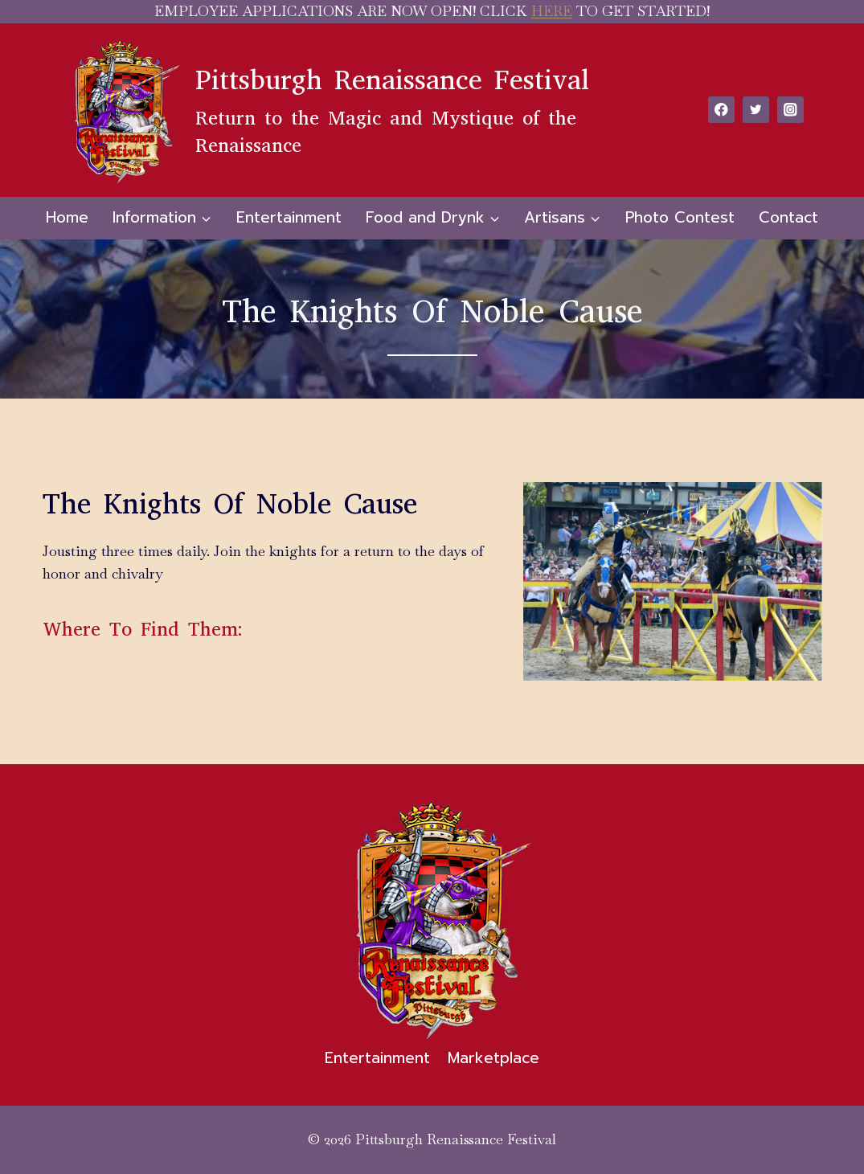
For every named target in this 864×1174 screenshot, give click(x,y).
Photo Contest (680, 217)
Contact (788, 217)
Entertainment (289, 217)
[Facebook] (721, 109)
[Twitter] (756, 109)
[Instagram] (790, 109)
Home (67, 217)
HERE (551, 11)
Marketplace (493, 1058)
